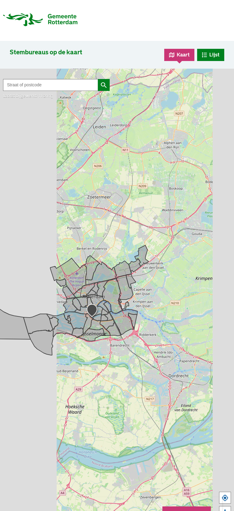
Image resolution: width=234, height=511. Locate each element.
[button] (93, 311)
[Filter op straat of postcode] (50, 85)
